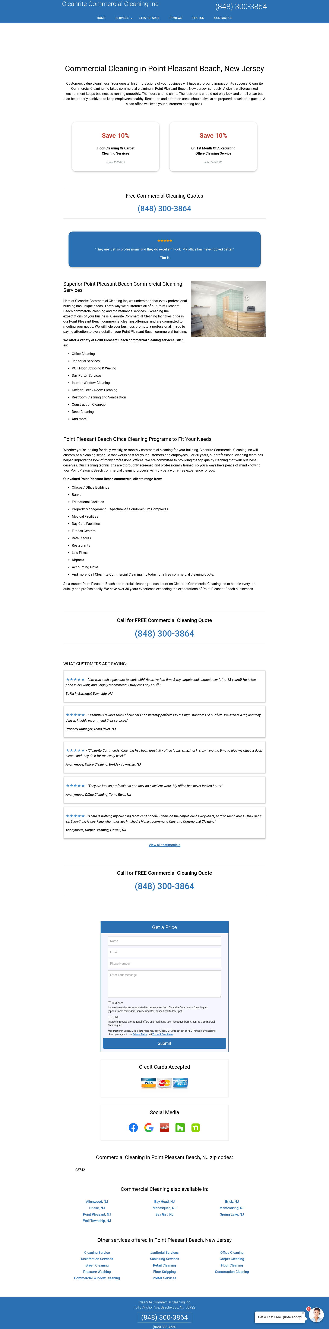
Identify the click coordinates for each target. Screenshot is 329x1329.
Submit (164, 1009)
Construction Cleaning (232, 1238)
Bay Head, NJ (164, 1168)
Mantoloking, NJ (231, 1174)
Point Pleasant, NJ (97, 1180)
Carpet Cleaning (232, 1225)
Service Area (149, 18)
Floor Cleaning (232, 1231)
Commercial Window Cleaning (97, 1244)
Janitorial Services (164, 1219)
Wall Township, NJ (97, 1187)
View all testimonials (164, 811)
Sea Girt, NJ (164, 1180)
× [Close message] (303, 1313)
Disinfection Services (97, 1225)
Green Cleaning (97, 1231)
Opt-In (115, 983)
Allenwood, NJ (97, 1168)
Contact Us (223, 18)
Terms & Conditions (162, 1000)
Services (124, 19)
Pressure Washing (97, 1238)
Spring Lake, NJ (232, 1180)
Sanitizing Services (164, 1225)
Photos (198, 18)
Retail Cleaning (164, 1231)
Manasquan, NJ (165, 1174)
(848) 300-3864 (241, 6)
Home (101, 18)
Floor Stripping (164, 1238)
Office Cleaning (232, 1219)
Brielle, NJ (97, 1174)
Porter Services (164, 1244)
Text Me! (117, 969)
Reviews (176, 18)
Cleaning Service (97, 1219)
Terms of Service (195, 1320)
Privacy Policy (140, 1000)
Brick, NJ (232, 1168)
